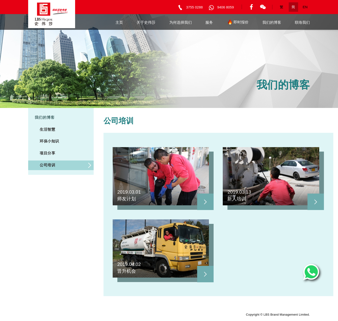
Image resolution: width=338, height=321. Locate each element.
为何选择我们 (180, 22)
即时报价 (238, 23)
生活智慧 (47, 129)
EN (305, 7)
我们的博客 (271, 22)
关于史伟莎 (146, 22)
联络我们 (302, 22)
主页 (119, 22)
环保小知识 (49, 141)
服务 (209, 22)
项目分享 (47, 153)
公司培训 (47, 165)
